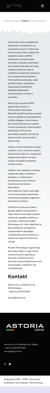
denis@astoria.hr (17, 297)
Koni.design (22, 382)
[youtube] (10, 365)
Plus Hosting (36, 382)
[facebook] (5, 365)
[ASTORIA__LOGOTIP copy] (25, 324)
